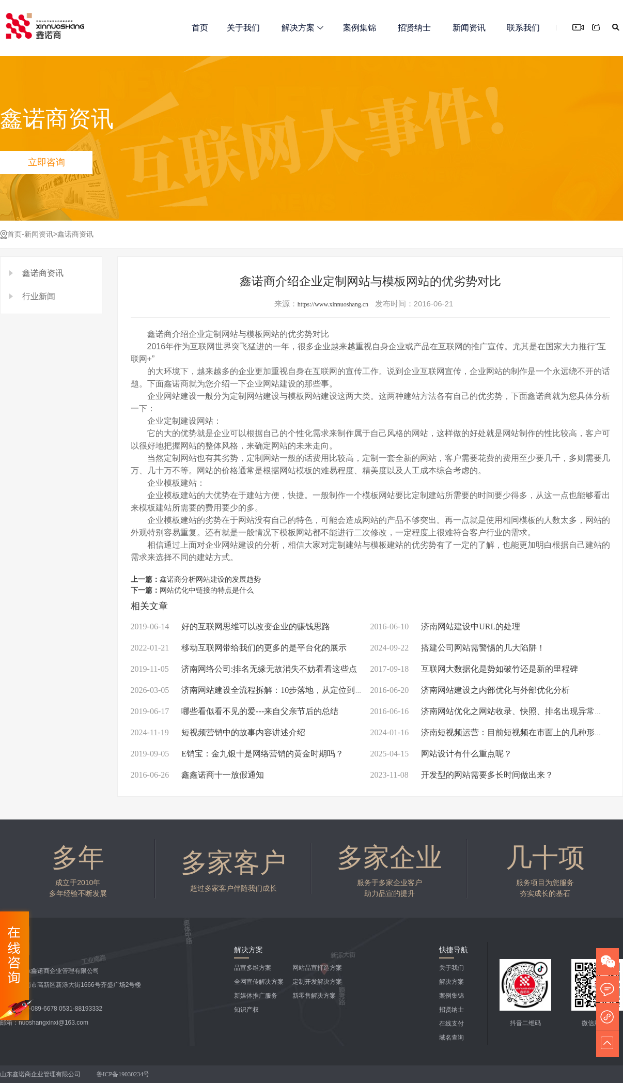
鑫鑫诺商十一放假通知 (197, 774)
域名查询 (451, 1037)
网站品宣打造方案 (317, 967)
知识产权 (246, 1009)
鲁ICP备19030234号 (124, 1074)
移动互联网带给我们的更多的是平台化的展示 (239, 647)
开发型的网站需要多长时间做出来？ (461, 774)
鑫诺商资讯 (75, 234)
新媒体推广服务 (255, 995)
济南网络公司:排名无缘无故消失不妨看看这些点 (244, 668)
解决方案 (302, 27)
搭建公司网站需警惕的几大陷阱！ (458, 647)
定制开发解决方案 (317, 981)
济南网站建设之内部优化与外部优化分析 (470, 690)
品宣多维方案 (252, 967)
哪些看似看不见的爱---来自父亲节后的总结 (235, 711)
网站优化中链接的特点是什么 (207, 590)
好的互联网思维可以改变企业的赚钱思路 (231, 626)
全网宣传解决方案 (259, 981)
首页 (200, 27)
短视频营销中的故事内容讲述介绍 (218, 732)
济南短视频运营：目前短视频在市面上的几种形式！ (491, 732)
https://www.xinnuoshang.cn (333, 304)
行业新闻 (38, 296)
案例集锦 (359, 27)
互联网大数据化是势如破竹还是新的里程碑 (474, 668)
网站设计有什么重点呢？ (441, 753)
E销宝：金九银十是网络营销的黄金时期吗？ (237, 753)
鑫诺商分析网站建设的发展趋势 (210, 579)
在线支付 (451, 1023)
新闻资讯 (469, 27)
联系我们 (523, 27)
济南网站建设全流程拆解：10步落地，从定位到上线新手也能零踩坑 (280, 690)
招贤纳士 (414, 27)
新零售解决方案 (314, 995)
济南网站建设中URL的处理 (445, 626)
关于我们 (243, 27)
